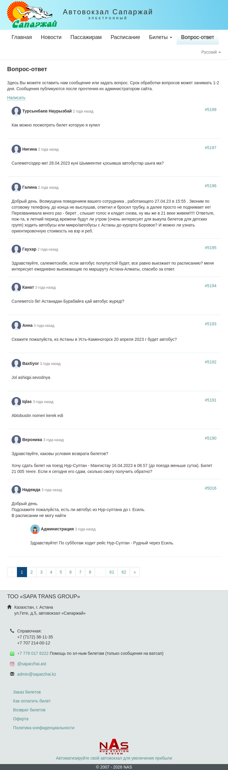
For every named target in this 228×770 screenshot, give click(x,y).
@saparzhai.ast (31, 663)
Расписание (125, 37)
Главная (22, 37)
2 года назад (83, 111)
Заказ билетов (27, 692)
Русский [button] (211, 52)
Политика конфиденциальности (44, 727)
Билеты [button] (160, 37)
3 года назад (45, 287)
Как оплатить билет (32, 701)
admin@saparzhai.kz (36, 674)
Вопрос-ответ (197, 37)
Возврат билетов (29, 709)
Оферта (20, 718)
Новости (51, 37)
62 (123, 572)
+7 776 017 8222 (33, 653)
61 (112, 572)
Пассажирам (86, 37)
